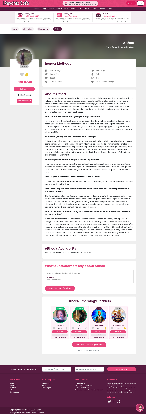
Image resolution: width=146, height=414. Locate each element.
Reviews (86, 9)
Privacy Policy (80, 383)
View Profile (59, 335)
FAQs (44, 385)
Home (14, 29)
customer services (113, 391)
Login (140, 3)
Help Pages (46, 388)
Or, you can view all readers (89, 350)
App (44, 9)
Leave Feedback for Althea (60, 288)
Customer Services (105, 9)
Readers (13, 388)
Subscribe (122, 369)
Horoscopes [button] (75, 9)
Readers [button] (37, 9)
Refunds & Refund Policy (84, 385)
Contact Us (46, 383)
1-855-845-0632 (32, 16)
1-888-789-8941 (70, 16)
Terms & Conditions (82, 388)
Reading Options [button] (54, 9)
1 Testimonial (24, 95)
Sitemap (41, 413)
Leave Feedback (24, 101)
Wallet (66, 9)
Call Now (24, 89)
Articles (93, 9)
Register (131, 3)
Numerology (43, 29)
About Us (13, 385)
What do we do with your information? (89, 390)
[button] (140, 408)
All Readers (27, 29)
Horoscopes (14, 392)
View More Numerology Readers (89, 344)
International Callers (28, 413)
